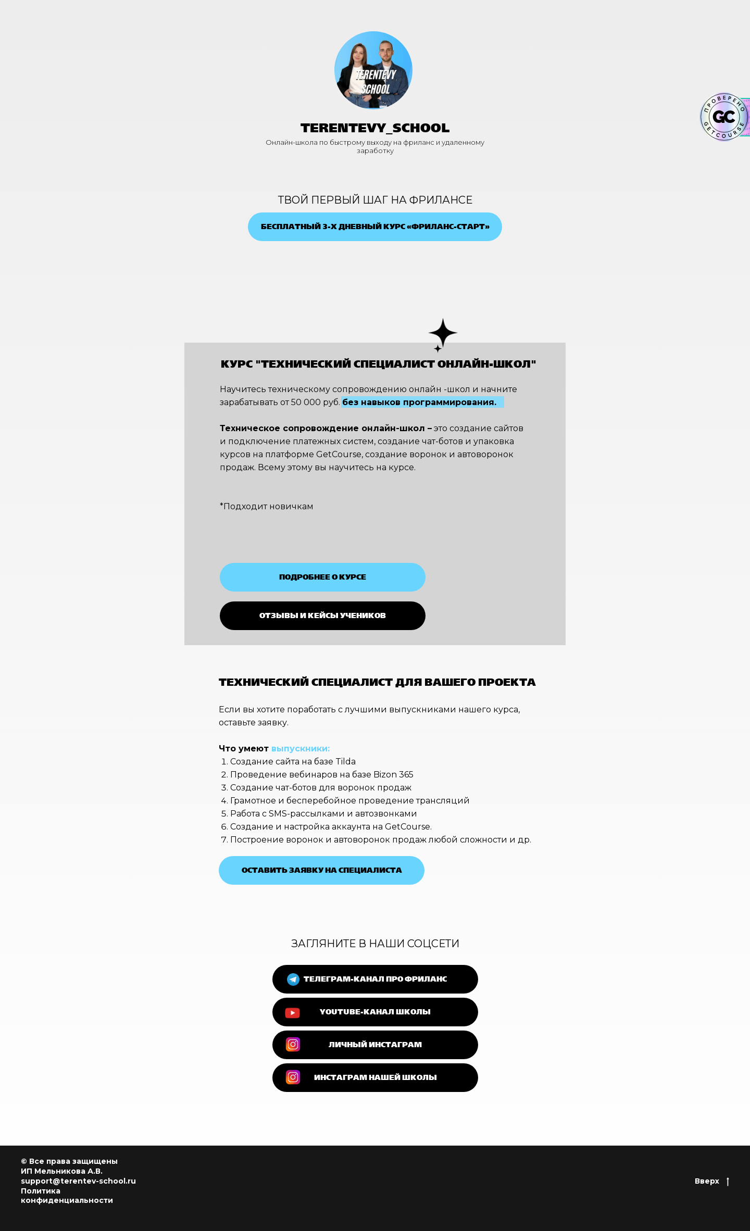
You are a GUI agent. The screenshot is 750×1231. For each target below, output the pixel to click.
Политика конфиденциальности (67, 1195)
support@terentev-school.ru (78, 1181)
